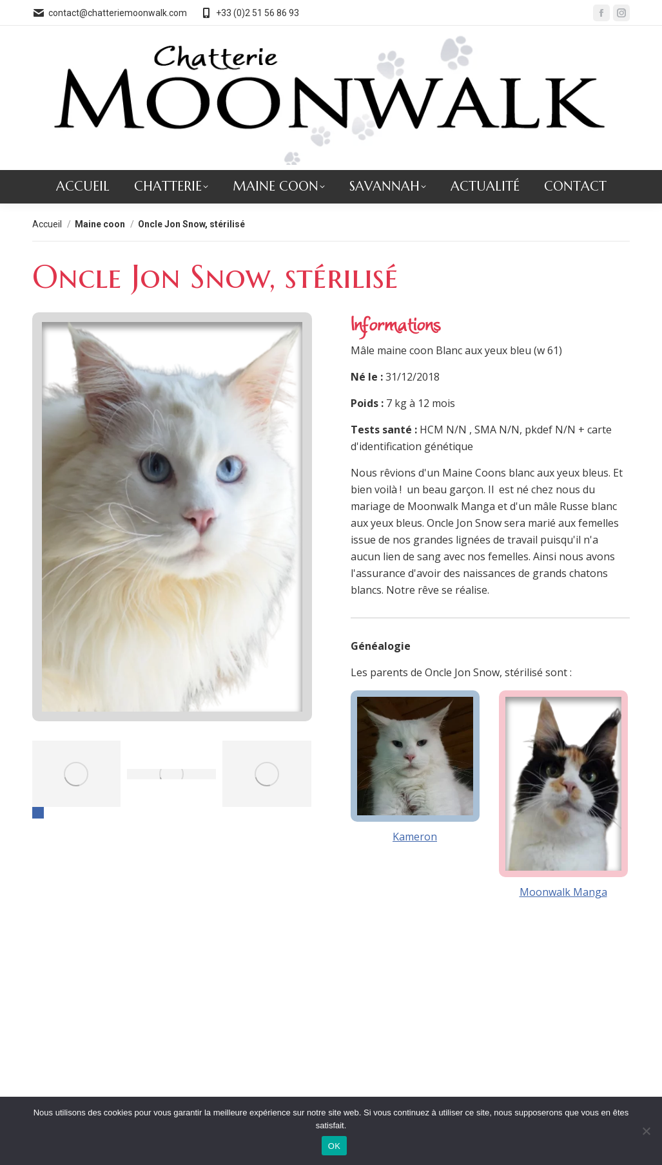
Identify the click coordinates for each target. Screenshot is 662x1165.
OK (334, 1146)
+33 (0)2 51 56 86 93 (249, 12)
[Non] (645, 1130)
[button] (38, 813)
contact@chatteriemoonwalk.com (109, 12)
